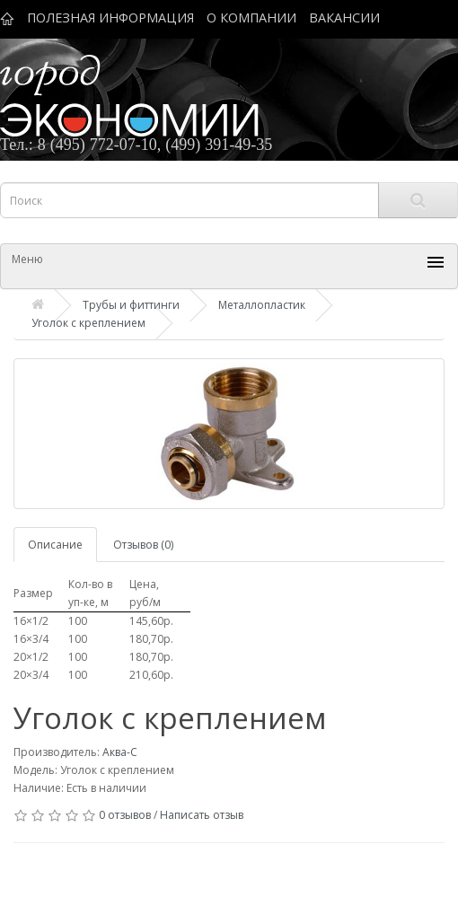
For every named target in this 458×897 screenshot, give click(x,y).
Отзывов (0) (143, 544)
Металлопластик (261, 304)
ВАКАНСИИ (344, 17)
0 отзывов (125, 814)
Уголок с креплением (88, 322)
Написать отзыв (201, 814)
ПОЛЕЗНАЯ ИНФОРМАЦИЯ (110, 17)
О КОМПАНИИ (251, 17)
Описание (55, 544)
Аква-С (119, 752)
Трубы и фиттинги (131, 304)
